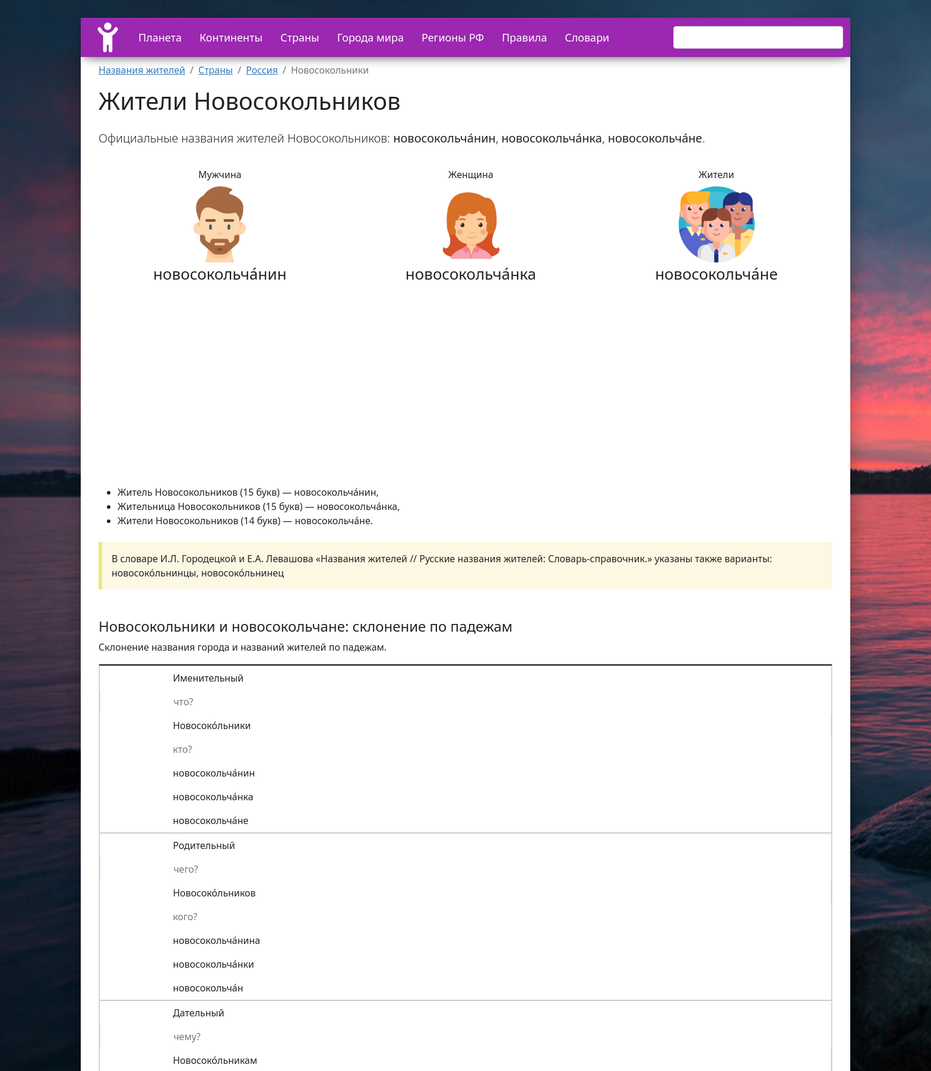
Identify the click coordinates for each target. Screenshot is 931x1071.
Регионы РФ (453, 37)
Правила (524, 37)
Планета (160, 37)
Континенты (231, 37)
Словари (587, 37)
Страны (299, 37)
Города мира (370, 37)
